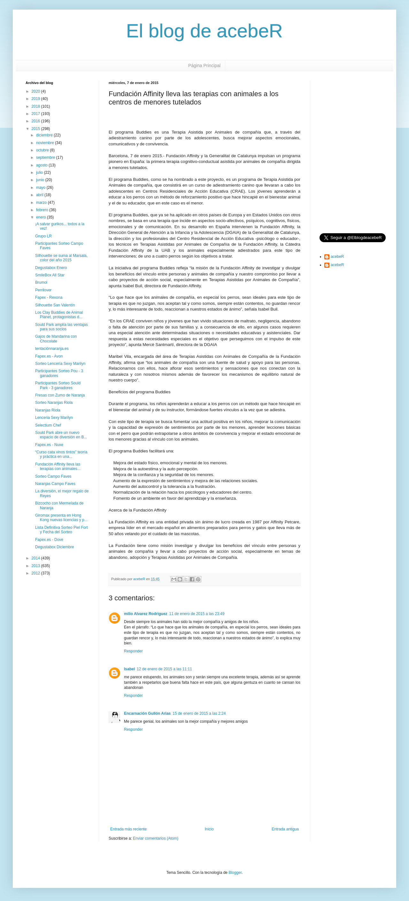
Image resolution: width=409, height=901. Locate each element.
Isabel (129, 669)
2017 (36, 114)
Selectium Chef (48, 425)
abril (40, 195)
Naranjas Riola (47, 410)
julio (40, 172)
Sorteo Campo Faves (53, 476)
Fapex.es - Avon (49, 356)
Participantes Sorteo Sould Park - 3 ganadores (58, 385)
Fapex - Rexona (48, 297)
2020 (36, 91)
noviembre (45, 143)
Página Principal (204, 65)
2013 (36, 566)
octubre (43, 150)
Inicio (209, 829)
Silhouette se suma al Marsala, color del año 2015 (61, 257)
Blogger (235, 872)
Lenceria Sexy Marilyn (54, 417)
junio (40, 180)
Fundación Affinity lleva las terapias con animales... (58, 466)
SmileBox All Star (50, 275)
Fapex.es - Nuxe (49, 445)
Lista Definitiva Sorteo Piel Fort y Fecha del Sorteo (61, 529)
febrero (42, 210)
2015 (36, 129)
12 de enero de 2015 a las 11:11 (164, 669)
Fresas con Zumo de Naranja (60, 395)
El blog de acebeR (204, 31)
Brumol (41, 282)
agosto (42, 165)
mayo (41, 187)
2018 (36, 106)
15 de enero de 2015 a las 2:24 (199, 713)
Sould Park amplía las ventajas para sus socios (61, 326)
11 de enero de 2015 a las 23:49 (197, 614)
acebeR (337, 256)
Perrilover (43, 290)
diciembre (45, 135)
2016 (36, 121)
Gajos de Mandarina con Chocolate (56, 338)
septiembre (46, 157)
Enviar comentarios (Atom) (155, 838)
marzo (42, 202)
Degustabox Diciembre (54, 547)
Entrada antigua (285, 829)
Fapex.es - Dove (49, 539)
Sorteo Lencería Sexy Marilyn (60, 363)
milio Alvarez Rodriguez (145, 614)
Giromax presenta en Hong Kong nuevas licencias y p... (61, 517)
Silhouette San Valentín (55, 305)
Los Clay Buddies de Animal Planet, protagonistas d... (59, 314)
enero (41, 217)
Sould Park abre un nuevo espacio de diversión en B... (61, 434)
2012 (36, 573)
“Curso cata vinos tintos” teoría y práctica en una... (61, 454)
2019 (36, 98)
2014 (36, 558)
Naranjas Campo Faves (55, 483)
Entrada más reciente (128, 829)
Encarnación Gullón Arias (147, 713)
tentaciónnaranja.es (52, 348)
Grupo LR (43, 236)
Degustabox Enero (51, 268)
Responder (133, 651)
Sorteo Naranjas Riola (54, 402)
